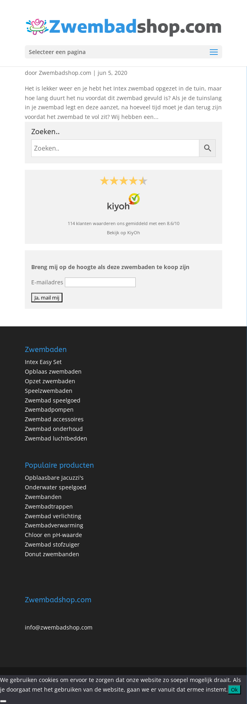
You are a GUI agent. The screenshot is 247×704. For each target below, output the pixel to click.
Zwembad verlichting (53, 516)
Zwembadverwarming (54, 525)
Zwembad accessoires (54, 419)
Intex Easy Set (43, 362)
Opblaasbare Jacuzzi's (54, 477)
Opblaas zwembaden (53, 371)
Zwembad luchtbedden (56, 438)
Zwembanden (43, 497)
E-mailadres (47, 282)
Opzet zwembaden (50, 381)
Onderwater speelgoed (55, 487)
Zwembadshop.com (65, 72)
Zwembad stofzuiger (52, 544)
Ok (234, 689)
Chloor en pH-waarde (53, 535)
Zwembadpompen (49, 409)
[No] (3, 701)
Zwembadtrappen (49, 506)
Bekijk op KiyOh (123, 232)
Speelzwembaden (48, 390)
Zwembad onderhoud (54, 428)
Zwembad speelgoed (52, 400)
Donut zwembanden (52, 554)
